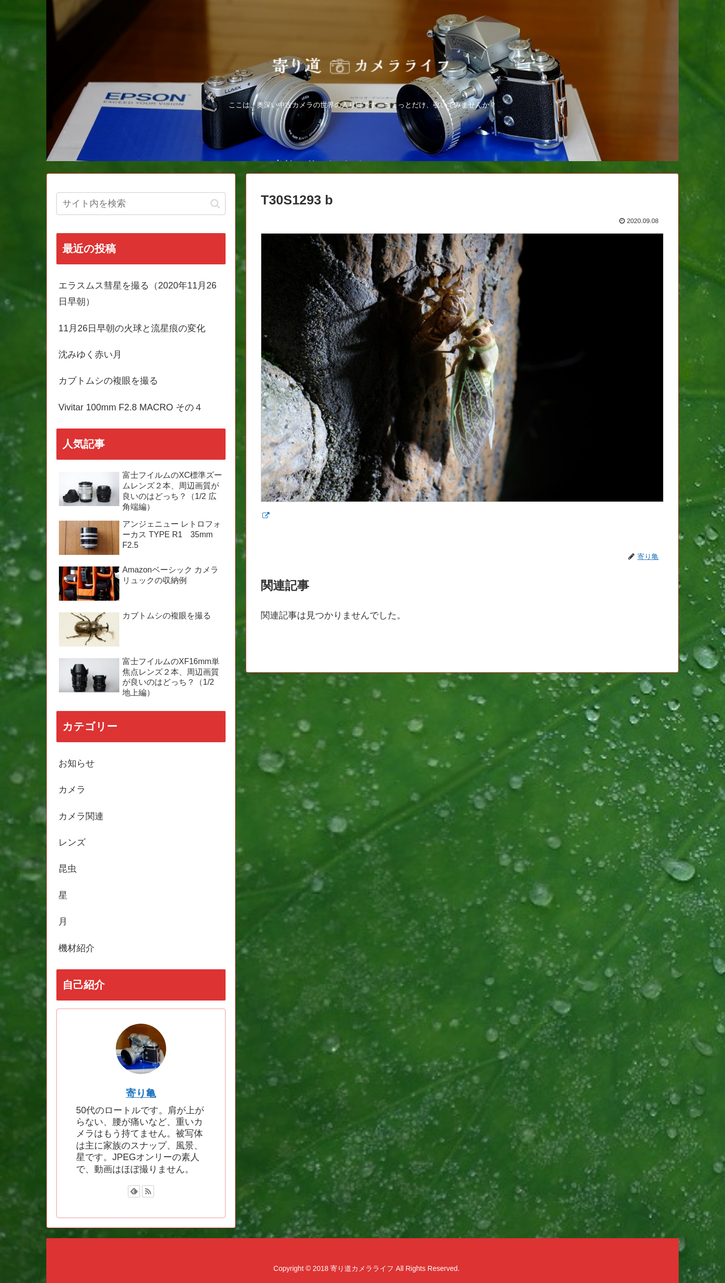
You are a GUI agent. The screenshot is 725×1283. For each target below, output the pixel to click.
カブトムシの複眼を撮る (108, 381)
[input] (141, 203)
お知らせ (76, 763)
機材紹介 (76, 948)
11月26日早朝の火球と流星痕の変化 (131, 328)
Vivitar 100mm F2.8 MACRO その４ (130, 407)
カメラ (72, 790)
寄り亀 (141, 1093)
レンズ (72, 842)
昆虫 (67, 869)
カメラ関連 (81, 816)
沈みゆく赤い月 (90, 354)
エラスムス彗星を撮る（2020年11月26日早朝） (137, 293)
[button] (215, 203)
